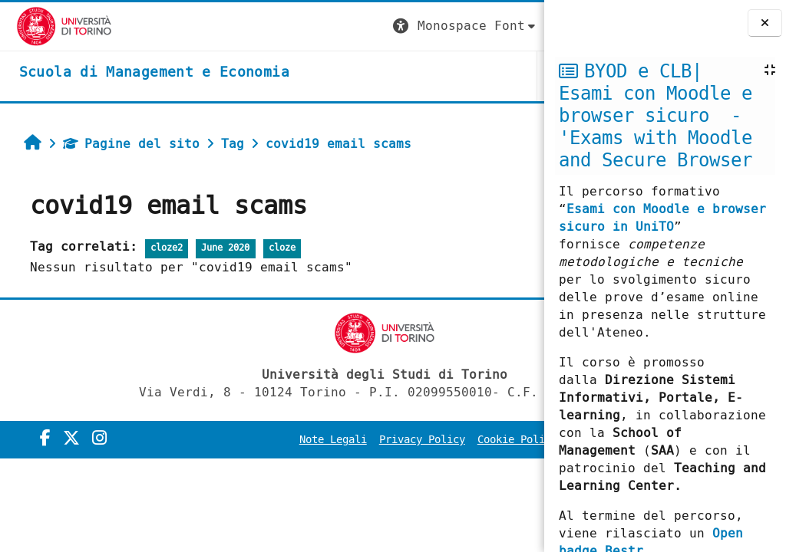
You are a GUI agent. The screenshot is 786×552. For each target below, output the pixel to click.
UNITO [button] (361, 75)
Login (513, 25)
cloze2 (158, 248)
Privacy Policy (441, 440)
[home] (138, 72)
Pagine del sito (122, 144)
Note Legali (351, 440)
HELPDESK (450, 75)
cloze (273, 248)
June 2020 (217, 248)
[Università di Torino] (48, 25)
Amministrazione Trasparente (444, 461)
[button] (257, 26)
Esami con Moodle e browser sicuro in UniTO (662, 217)
